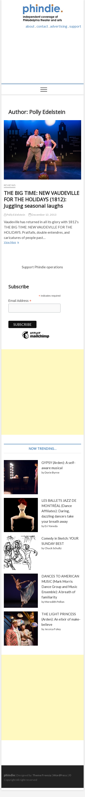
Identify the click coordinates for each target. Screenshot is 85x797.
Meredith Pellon (54, 601)
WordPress (60, 775)
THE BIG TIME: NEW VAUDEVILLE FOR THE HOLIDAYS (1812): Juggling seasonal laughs (41, 199)
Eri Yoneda (51, 526)
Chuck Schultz (53, 548)
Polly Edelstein (14, 214)
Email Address (20, 301)
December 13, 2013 (42, 214)
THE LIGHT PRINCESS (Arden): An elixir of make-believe (60, 619)
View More (11, 242)
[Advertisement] (42, 58)
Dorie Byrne (52, 472)
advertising (58, 26)
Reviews (9, 185)
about (30, 26)
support (75, 26)
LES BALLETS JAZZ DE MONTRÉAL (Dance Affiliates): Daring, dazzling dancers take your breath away (58, 510)
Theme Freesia (42, 775)
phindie (9, 775)
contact (42, 26)
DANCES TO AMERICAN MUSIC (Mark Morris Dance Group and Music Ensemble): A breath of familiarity (60, 586)
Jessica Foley (53, 629)
